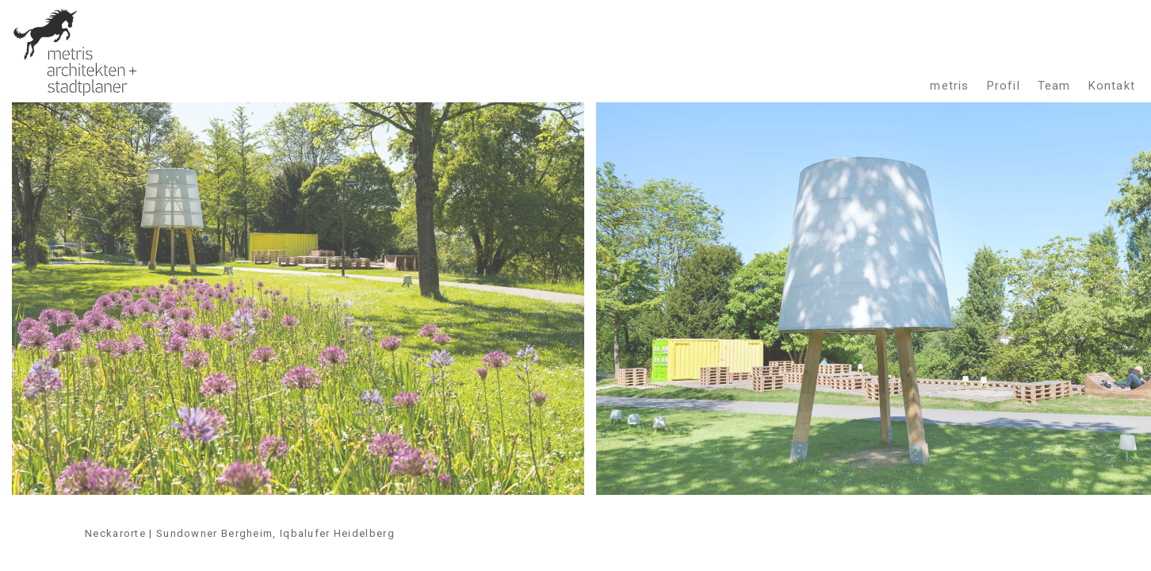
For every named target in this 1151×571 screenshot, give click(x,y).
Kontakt (1111, 85)
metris (949, 85)
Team (1054, 85)
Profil (1003, 85)
